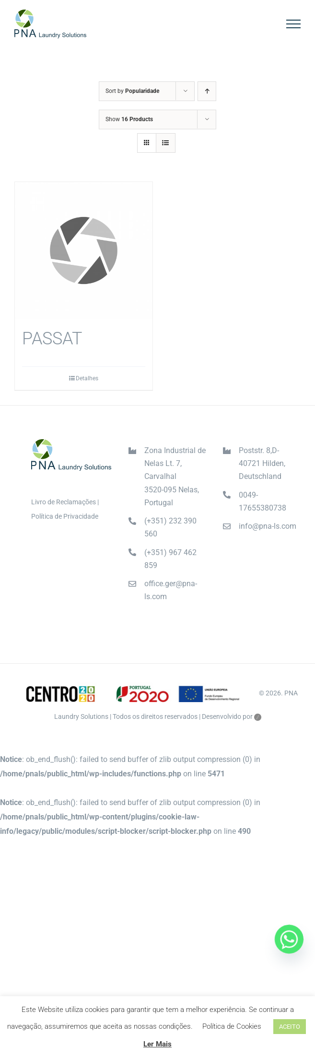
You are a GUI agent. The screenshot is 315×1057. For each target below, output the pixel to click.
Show (129, 119)
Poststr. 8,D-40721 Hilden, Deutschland (262, 463)
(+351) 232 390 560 (170, 527)
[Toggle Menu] (294, 24)
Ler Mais (157, 1044)
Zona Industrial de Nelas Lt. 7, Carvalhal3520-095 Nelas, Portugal (175, 476)
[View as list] (165, 143)
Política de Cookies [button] (231, 1026)
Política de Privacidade (64, 516)
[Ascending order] (207, 91)
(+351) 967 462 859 (170, 559)
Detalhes (87, 378)
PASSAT (52, 339)
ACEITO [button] (289, 1026)
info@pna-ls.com (267, 526)
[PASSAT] (83, 250)
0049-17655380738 (262, 501)
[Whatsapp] (289, 939)
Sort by (132, 91)
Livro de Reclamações (63, 502)
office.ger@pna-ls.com (170, 590)
